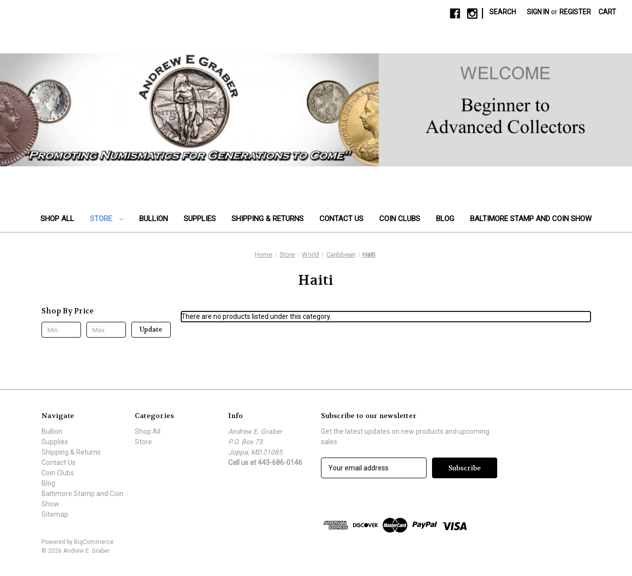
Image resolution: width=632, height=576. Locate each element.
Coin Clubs (399, 218)
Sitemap (54, 514)
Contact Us (341, 218)
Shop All (57, 218)
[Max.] (106, 330)
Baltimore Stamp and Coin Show (531, 218)
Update (151, 329)
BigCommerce (94, 541)
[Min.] (61, 330)
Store (106, 218)
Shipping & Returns (268, 218)
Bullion (153, 218)
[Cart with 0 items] (607, 12)
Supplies (200, 218)
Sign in (538, 12)
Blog (445, 218)
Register (575, 12)
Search (502, 12)
